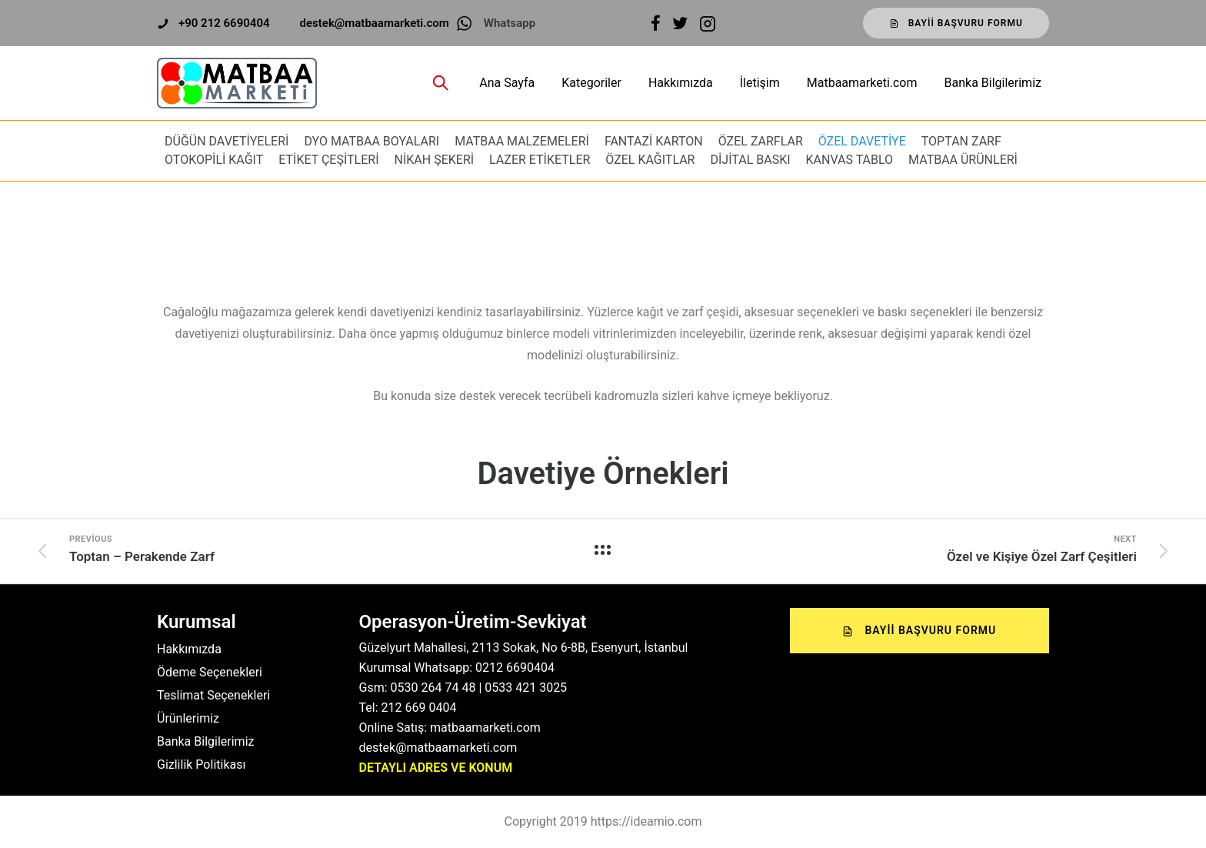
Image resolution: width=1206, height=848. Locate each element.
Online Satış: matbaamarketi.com (450, 727)
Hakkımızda (680, 82)
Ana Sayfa (507, 82)
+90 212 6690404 (224, 23)
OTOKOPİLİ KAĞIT (214, 159)
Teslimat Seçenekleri (213, 695)
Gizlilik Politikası (201, 764)
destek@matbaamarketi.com (374, 23)
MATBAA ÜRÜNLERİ (963, 159)
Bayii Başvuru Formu (956, 23)
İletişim (760, 82)
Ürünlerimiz (188, 718)
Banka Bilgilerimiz (992, 82)
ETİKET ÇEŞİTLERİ (328, 159)
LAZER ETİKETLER (539, 159)
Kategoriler (591, 82)
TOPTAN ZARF (961, 141)
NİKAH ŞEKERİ (435, 159)
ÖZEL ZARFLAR (760, 141)
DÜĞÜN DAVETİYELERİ (226, 141)
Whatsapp (509, 23)
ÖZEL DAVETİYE (862, 141)
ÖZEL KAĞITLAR (650, 159)
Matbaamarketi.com (862, 82)
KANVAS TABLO (850, 159)
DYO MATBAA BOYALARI (371, 141)
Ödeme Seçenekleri (209, 672)
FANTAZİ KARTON (654, 141)
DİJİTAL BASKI (750, 159)
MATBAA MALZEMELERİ (522, 141)
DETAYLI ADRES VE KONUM (436, 767)
